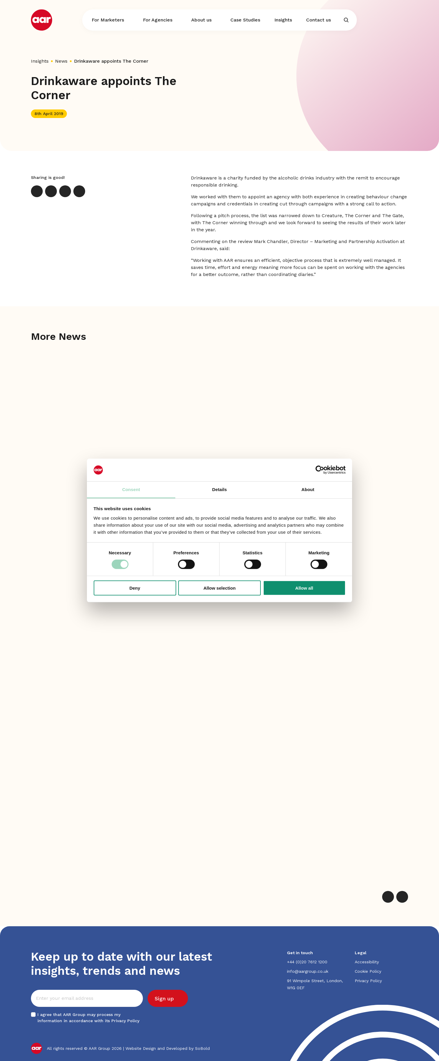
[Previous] (388, 897)
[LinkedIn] (51, 191)
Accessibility (367, 961)
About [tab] (307, 489)
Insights (40, 61)
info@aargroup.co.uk (307, 971)
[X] (37, 191)
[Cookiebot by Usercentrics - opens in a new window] (320, 469)
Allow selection (219, 587)
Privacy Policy (125, 1020)
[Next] (402, 897)
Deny (134, 587)
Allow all (304, 587)
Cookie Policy (368, 971)
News (61, 61)
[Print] (79, 191)
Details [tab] (219, 489)
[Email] (65, 191)
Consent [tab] (131, 489)
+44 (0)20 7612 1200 (307, 961)
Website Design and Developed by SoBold (168, 1048)
